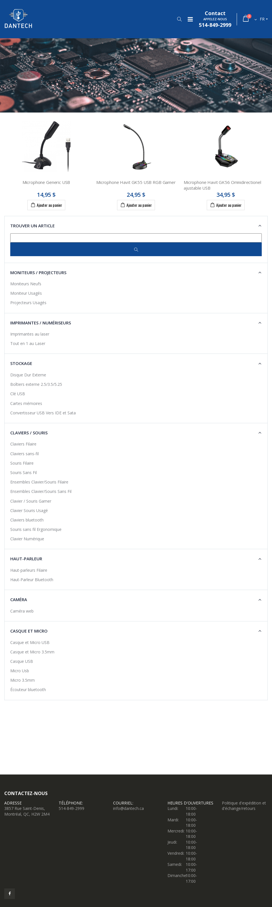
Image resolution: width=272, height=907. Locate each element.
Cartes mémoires (26, 403)
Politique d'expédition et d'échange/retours (244, 805)
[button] (179, 19)
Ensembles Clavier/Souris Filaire (39, 482)
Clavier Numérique (27, 538)
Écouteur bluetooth (28, 689)
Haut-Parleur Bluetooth (31, 579)
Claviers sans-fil (24, 453)
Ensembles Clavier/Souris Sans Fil (40, 491)
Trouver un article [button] (32, 225)
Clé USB (17, 393)
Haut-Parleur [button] (26, 558)
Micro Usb (19, 670)
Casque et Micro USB (30, 642)
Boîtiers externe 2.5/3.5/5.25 (36, 384)
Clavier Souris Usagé (29, 510)
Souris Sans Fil (23, 472)
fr (262, 19)
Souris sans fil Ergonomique (36, 529)
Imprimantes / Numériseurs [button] (40, 323)
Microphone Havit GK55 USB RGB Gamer (136, 182)
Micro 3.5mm (22, 680)
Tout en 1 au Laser (27, 343)
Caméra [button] (18, 599)
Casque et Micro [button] (29, 631)
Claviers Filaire (23, 444)
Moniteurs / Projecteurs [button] (38, 272)
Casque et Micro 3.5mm (32, 652)
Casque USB (21, 661)
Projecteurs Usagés (28, 302)
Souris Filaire (22, 463)
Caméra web (22, 611)
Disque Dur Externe (28, 375)
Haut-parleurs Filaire (28, 570)
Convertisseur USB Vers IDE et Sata (43, 413)
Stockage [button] (21, 363)
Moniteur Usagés (26, 293)
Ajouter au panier (46, 204)
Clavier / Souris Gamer (30, 501)
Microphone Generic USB (46, 182)
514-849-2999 (71, 808)
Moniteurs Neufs (25, 283)
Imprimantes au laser (29, 334)
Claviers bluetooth (27, 520)
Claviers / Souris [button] (29, 433)
